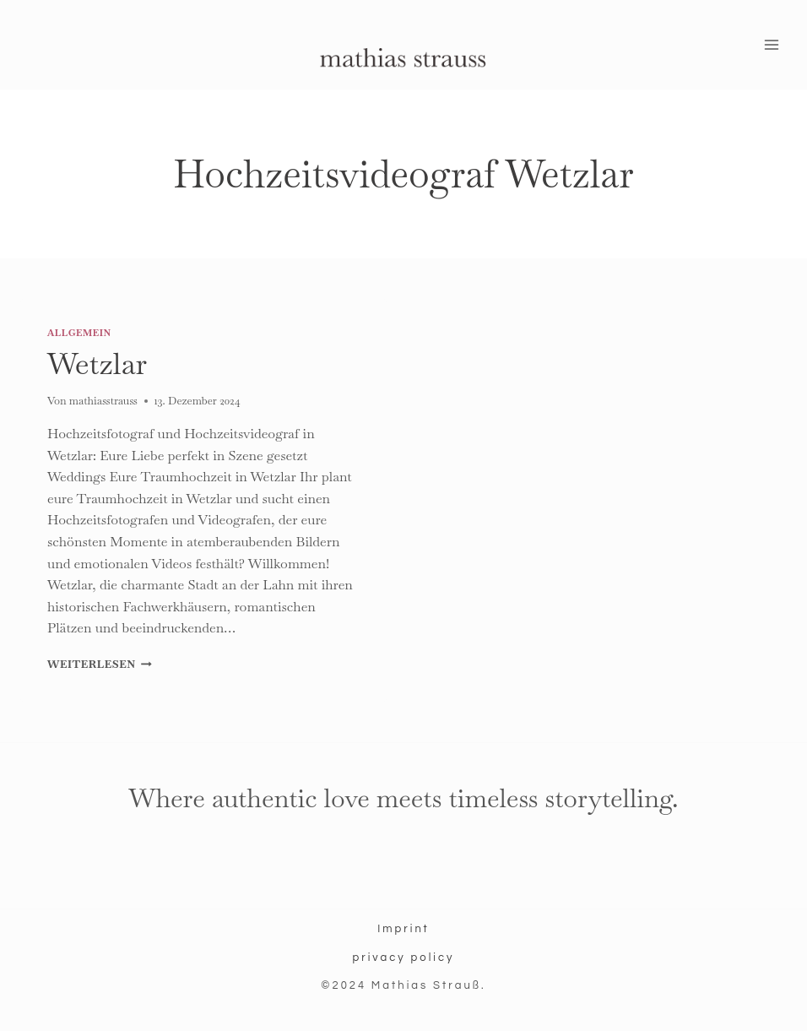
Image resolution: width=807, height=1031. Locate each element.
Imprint (403, 929)
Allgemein (79, 333)
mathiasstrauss (103, 400)
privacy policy (403, 957)
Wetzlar (97, 364)
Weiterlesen (99, 664)
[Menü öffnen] (771, 45)
